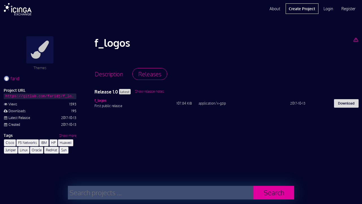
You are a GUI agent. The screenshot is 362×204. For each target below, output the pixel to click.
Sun (64, 150)
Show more (67, 135)
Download (346, 103)
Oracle (37, 150)
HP (53, 143)
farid (11, 78)
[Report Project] (355, 39)
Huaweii (66, 143)
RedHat (51, 150)
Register (348, 8)
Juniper (11, 150)
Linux (24, 150)
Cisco (10, 143)
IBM (44, 143)
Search (274, 192)
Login (328, 8)
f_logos (100, 100)
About (275, 8)
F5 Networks (27, 143)
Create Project (302, 8)
